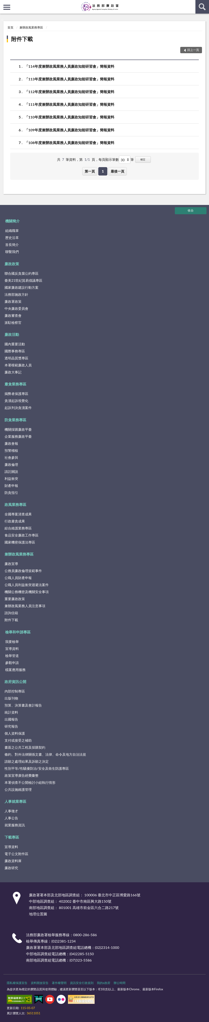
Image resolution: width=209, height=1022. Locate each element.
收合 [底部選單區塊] (191, 210)
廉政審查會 (13, 315)
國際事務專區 (15, 351)
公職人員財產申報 (18, 578)
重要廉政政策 (15, 599)
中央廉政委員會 (16, 308)
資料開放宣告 (39, 983)
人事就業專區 (15, 801)
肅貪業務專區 (15, 384)
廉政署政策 (13, 301)
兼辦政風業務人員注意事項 (25, 606)
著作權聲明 (59, 983)
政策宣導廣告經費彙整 (21, 775)
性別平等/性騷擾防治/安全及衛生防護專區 (37, 768)
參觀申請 (12, 663)
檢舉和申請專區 (18, 632)
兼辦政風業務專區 (31, 27)
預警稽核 (11, 450)
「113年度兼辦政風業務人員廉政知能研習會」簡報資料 (69, 79)
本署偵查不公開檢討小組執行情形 (30, 782)
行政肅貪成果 (15, 521)
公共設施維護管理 (18, 789)
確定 (142, 159)
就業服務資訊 (15, 825)
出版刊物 (11, 698)
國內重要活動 (15, 344)
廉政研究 (11, 868)
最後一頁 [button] (117, 171)
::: (3, 3)
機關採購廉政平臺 (18, 429)
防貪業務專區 (15, 420)
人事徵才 (11, 811)
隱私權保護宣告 (17, 983)
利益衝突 (11, 478)
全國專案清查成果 (18, 514)
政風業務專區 (15, 504)
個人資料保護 (15, 733)
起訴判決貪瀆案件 (18, 408)
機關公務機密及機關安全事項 (27, 592)
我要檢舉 (12, 642)
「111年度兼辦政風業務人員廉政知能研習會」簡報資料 (69, 104)
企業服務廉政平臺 (18, 436)
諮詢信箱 (11, 613)
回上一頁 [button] (193, 50)
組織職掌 (12, 230)
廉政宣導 (11, 564)
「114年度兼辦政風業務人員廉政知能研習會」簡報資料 (69, 66)
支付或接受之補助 (18, 740)
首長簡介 (12, 245)
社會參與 (11, 457)
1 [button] (103, 171)
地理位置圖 (38, 914)
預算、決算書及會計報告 (23, 705)
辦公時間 (119, 983)
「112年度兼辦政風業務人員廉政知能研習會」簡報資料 (69, 91)
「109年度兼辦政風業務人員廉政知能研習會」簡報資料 (69, 129)
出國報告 (11, 719)
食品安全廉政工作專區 (21, 535)
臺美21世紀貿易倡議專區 (23, 280)
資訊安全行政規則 (82, 983)
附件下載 (22, 39)
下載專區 (12, 837)
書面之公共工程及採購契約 (25, 747)
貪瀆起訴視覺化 (16, 401)
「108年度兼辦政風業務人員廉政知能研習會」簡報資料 (69, 142)
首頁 (10, 27)
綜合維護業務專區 (18, 528)
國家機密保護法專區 (20, 542)
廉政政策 (12, 264)
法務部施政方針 (16, 294)
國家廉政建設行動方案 (21, 287)
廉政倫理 (11, 464)
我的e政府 (103, 983)
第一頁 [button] (90, 171)
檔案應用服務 (15, 670)
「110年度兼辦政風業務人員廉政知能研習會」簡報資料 (69, 117)
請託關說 (11, 471)
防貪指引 (11, 493)
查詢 (202, 7)
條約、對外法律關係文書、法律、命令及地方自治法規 (45, 754)
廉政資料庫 (13, 861)
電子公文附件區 (16, 854)
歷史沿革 (12, 238)
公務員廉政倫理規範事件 (23, 571)
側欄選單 (6, 7)
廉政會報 (11, 443)
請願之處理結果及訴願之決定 (27, 761)
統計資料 (11, 712)
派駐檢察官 (13, 322)
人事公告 (11, 818)
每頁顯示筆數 (108, 159)
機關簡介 (12, 221)
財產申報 (11, 485)
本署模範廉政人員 (18, 365)
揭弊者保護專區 (16, 394)
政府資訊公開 (15, 681)
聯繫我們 (12, 252)
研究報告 (11, 726)
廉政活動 (12, 334)
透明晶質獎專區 (16, 358)
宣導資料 (12, 649)
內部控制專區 (15, 691)
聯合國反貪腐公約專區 (21, 273)
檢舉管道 (12, 656)
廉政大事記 (13, 372)
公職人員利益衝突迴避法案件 (27, 585)
